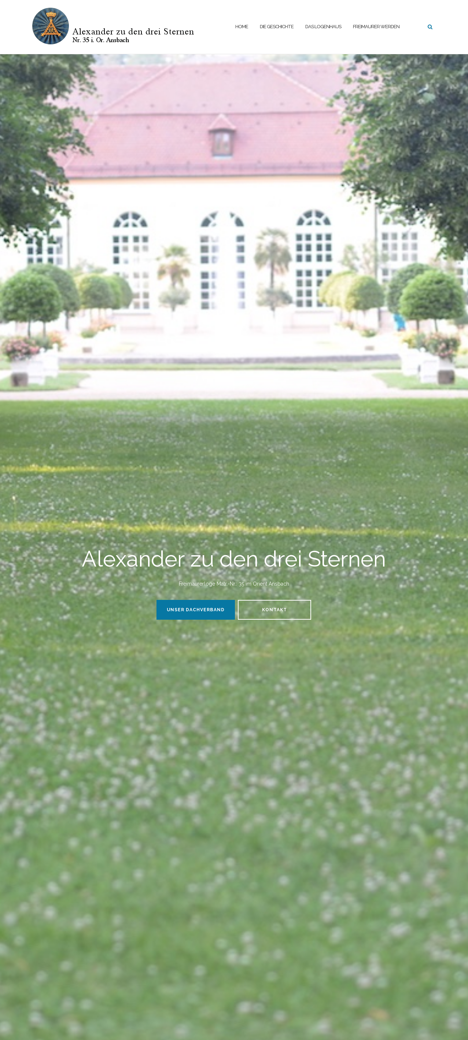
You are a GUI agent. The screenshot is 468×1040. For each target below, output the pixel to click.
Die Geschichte (277, 26)
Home (241, 26)
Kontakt (274, 609)
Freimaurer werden (376, 26)
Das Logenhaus (323, 26)
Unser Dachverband (196, 609)
